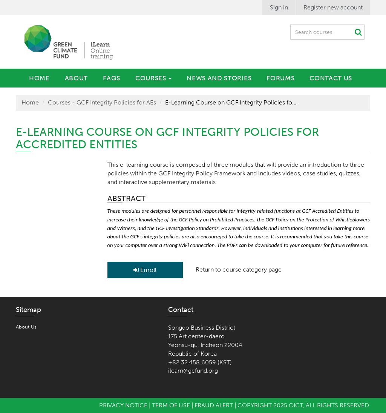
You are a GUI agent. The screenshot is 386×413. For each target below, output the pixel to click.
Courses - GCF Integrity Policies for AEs (102, 102)
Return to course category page (239, 269)
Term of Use (171, 405)
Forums (280, 78)
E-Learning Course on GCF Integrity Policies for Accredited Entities (231, 102)
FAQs (111, 78)
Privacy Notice (123, 405)
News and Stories (219, 78)
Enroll (144, 269)
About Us (26, 327)
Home (39, 78)
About (76, 78)
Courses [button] (153, 78)
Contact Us (330, 78)
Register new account (333, 7)
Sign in (279, 7)
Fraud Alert (214, 405)
